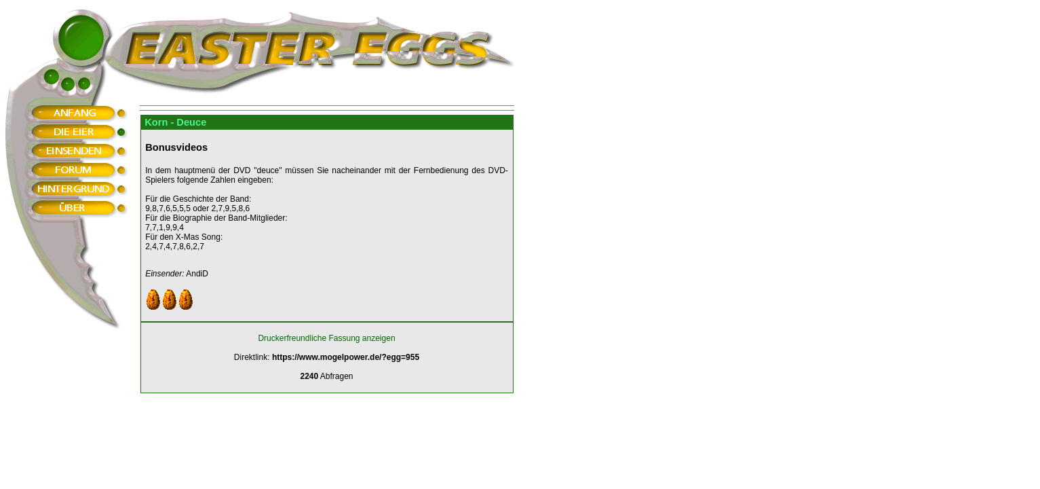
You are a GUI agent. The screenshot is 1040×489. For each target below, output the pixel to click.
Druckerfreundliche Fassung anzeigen (326, 338)
